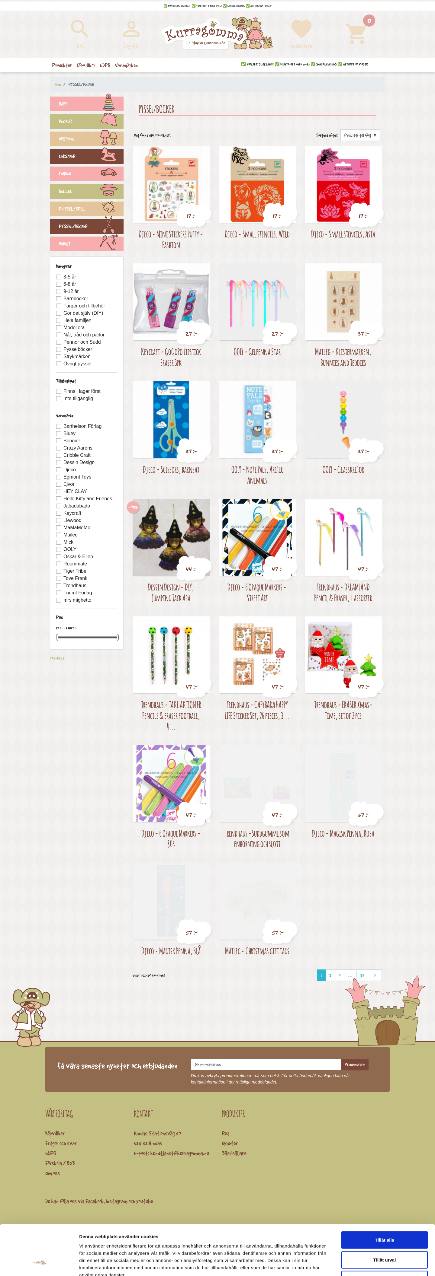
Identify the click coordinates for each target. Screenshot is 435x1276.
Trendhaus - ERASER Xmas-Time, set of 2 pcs (343, 710)
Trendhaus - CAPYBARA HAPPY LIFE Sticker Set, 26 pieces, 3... (257, 710)
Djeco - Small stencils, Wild (257, 234)
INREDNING (91, 140)
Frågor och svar (61, 1143)
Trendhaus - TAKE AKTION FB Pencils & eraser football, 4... (171, 715)
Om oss (52, 1173)
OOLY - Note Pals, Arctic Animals (257, 474)
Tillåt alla (384, 1196)
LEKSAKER (91, 157)
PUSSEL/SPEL (91, 210)
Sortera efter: (327, 135)
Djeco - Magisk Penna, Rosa (343, 833)
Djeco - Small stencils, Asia (343, 234)
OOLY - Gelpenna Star (257, 351)
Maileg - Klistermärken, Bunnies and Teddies (343, 357)
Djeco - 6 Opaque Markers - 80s (171, 838)
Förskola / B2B (60, 1163)
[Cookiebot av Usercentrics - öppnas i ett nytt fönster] (39, 1264)
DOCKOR (91, 122)
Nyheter (230, 1143)
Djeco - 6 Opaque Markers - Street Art (257, 592)
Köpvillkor (55, 1133)
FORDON (91, 175)
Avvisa (384, 1236)
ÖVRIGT (91, 245)
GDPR (50, 1153)
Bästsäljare (234, 1153)
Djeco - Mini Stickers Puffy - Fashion (171, 239)
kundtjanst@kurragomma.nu (179, 1153)
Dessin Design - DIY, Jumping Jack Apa (171, 592)
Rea (225, 1133)
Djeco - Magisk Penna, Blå (171, 951)
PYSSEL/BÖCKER (91, 227)
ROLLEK (91, 192)
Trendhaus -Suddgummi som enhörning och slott (257, 838)
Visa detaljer (328, 1264)
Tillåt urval (384, 1216)
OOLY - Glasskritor (343, 469)
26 (362, 975)
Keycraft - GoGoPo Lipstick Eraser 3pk (171, 357)
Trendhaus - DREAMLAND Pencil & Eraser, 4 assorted (343, 592)
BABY (91, 105)
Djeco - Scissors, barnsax (171, 469)
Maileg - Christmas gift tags (257, 951)
